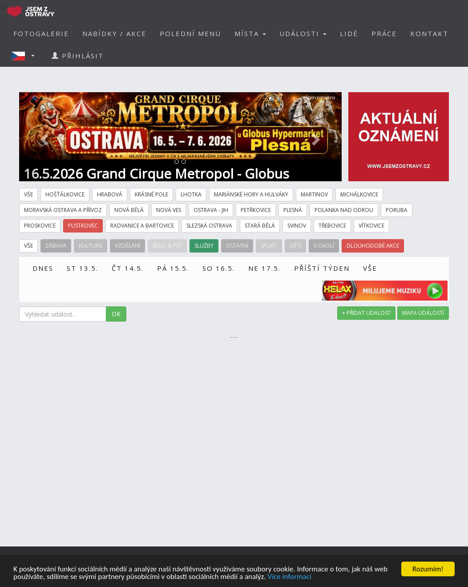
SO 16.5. (218, 268)
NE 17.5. (264, 268)
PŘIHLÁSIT (78, 55)
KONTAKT (429, 33)
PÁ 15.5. (173, 268)
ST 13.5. (82, 268)
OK (116, 314)
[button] (26, 56)
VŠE (370, 268)
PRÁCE (384, 33)
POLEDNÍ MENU (190, 33)
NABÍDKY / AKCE (114, 33)
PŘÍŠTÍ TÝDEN (322, 268)
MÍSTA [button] (250, 33)
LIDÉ (349, 33)
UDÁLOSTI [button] (303, 33)
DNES (42, 268)
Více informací (289, 577)
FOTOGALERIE (41, 33)
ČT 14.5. (128, 268)
